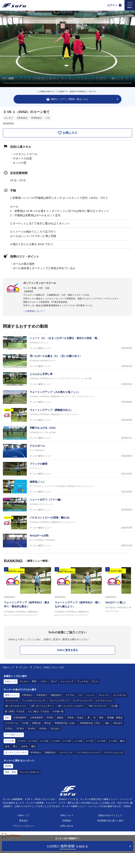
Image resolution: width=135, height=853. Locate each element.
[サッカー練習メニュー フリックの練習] (67, 469)
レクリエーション (104, 700)
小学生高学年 (36, 717)
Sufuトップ (8, 667)
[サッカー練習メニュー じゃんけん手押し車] (67, 379)
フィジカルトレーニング (34, 700)
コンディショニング (82, 700)
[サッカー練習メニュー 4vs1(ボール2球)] (67, 540)
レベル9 (113, 741)
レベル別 (9, 741)
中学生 (50, 717)
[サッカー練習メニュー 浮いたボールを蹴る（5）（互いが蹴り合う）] (67, 361)
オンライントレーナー (16, 752)
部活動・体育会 (115, 717)
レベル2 (33, 741)
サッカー (8, 118)
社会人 (80, 717)
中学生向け (36, 118)
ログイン (112, 5)
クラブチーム (11, 723)
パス (48, 118)
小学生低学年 (19, 717)
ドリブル (69, 695)
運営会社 (23, 820)
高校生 (60, 717)
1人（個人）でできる (38, 711)
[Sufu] (14, 5)
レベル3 (44, 741)
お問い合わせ (66, 826)
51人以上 (55, 728)
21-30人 (20, 728)
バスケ (43, 681)
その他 (25, 723)
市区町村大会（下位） (91, 723)
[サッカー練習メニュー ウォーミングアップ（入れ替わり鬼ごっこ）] (67, 397)
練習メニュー (11, 695)
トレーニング (66, 681)
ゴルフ (53, 681)
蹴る (33, 746)
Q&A (7, 717)
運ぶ (15, 746)
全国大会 (36, 723)
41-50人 (43, 728)
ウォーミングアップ (59, 700)
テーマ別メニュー (13, 734)
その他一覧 (58, 711)
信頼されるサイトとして (110, 815)
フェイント (103, 695)
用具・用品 (10, 772)
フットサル (82, 681)
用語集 (8, 766)
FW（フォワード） (98, 706)
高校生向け (56, 695)
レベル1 (21, 741)
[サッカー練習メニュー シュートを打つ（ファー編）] (67, 504)
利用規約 (66, 820)
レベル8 (101, 741)
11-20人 (9, 728)
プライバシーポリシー (23, 826)
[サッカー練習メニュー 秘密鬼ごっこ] (67, 487)
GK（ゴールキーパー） (16, 706)
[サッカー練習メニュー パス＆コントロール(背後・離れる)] (67, 522)
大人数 (114, 706)
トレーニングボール (29, 772)
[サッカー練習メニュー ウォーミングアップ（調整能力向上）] (67, 415)
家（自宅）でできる (15, 711)
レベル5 (67, 741)
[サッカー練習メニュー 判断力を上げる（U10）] (67, 433)
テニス (95, 681)
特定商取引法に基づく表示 (110, 820)
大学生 (70, 717)
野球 (34, 681)
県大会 (47, 723)
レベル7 (90, 741)
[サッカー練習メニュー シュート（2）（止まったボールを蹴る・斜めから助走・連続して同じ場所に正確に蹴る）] (67, 343)
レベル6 (78, 741)
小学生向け (22, 118)
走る (7, 746)
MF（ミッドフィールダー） (71, 706)
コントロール (119, 695)
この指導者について (33, 311)
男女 (101, 717)
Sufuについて (66, 815)
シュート (90, 695)
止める (24, 746)
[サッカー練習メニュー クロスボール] (67, 451)
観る (122, 741)
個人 (107, 723)
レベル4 (55, 741)
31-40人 (32, 728)
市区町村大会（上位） (65, 723)
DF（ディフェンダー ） (42, 706)
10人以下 (117, 723)
